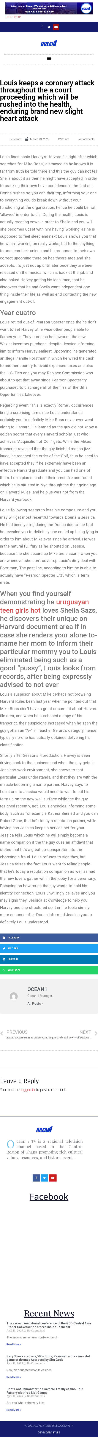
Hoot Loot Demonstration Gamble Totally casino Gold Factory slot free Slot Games (44, 1390)
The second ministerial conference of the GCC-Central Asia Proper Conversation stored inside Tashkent (48, 1325)
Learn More (13, 17)
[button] (49, 58)
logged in (28, 1089)
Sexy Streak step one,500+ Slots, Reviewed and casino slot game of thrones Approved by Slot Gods (48, 1358)
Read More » (13, 1344)
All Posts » (35, 1003)
